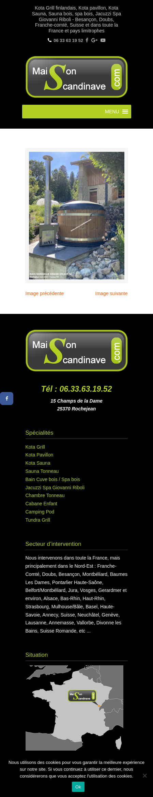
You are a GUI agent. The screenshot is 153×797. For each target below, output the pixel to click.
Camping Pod (40, 512)
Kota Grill (35, 447)
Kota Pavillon (39, 455)
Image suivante (111, 293)
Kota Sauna (38, 463)
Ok (78, 786)
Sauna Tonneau (42, 471)
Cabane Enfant (41, 503)
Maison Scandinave (77, 76)
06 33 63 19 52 (68, 40)
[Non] (144, 775)
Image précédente (45, 293)
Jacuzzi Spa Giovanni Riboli (55, 487)
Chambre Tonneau (45, 495)
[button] (112, 111)
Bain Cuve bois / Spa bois (53, 479)
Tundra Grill (38, 520)
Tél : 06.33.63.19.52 (76, 389)
